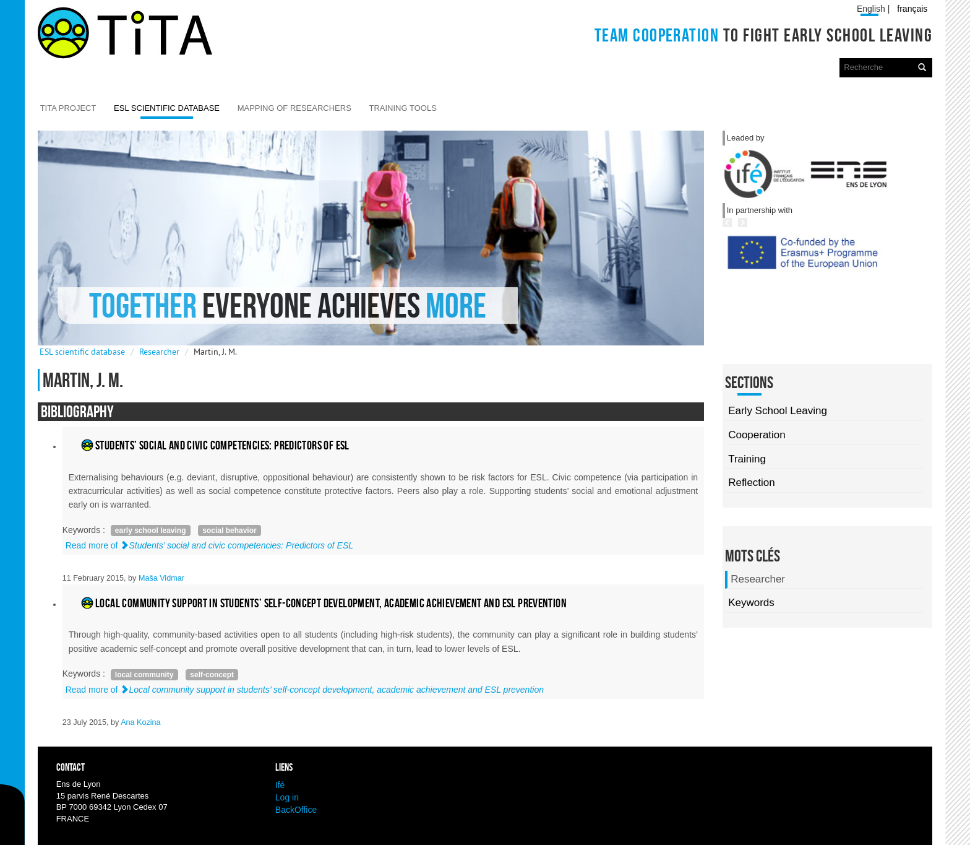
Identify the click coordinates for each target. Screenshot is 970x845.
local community (144, 674)
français (912, 9)
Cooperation (757, 435)
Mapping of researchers (294, 108)
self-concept (212, 674)
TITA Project (68, 108)
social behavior (229, 530)
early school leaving (150, 530)
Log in (287, 797)
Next (796, 279)
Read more (209, 545)
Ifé (280, 785)
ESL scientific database (167, 108)
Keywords (751, 603)
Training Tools (402, 108)
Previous (769, 279)
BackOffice (296, 810)
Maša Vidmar (161, 578)
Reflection (751, 482)
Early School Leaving (777, 411)
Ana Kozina (140, 722)
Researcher (159, 351)
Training (747, 459)
